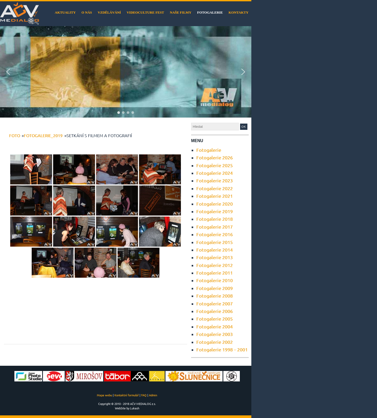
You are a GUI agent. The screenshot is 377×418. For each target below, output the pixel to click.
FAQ (144, 395)
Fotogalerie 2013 (214, 257)
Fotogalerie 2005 (214, 318)
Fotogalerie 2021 (214, 196)
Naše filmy (180, 12)
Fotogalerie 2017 (214, 226)
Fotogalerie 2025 (214, 165)
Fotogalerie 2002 (214, 342)
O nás (86, 12)
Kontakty (238, 12)
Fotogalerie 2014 (214, 249)
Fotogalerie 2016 (214, 234)
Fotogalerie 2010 (214, 280)
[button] (8, 72)
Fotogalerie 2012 (214, 265)
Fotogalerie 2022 (214, 188)
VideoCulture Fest (145, 12)
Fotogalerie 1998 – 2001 (222, 349)
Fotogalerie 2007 (214, 303)
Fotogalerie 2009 (214, 288)
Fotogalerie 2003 (214, 334)
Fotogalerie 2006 (214, 311)
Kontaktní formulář (126, 395)
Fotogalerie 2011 (214, 272)
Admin (153, 395)
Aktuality (65, 12)
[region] (125, 72)
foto (14, 135)
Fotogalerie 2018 (214, 219)
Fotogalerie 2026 (214, 157)
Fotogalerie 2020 (214, 203)
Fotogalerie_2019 (43, 135)
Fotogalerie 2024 (214, 173)
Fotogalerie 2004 (214, 326)
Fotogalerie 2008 (214, 295)
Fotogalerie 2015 (214, 242)
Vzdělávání (109, 12)
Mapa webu (104, 395)
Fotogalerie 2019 (214, 211)
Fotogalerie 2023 (214, 180)
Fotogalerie (210, 12)
